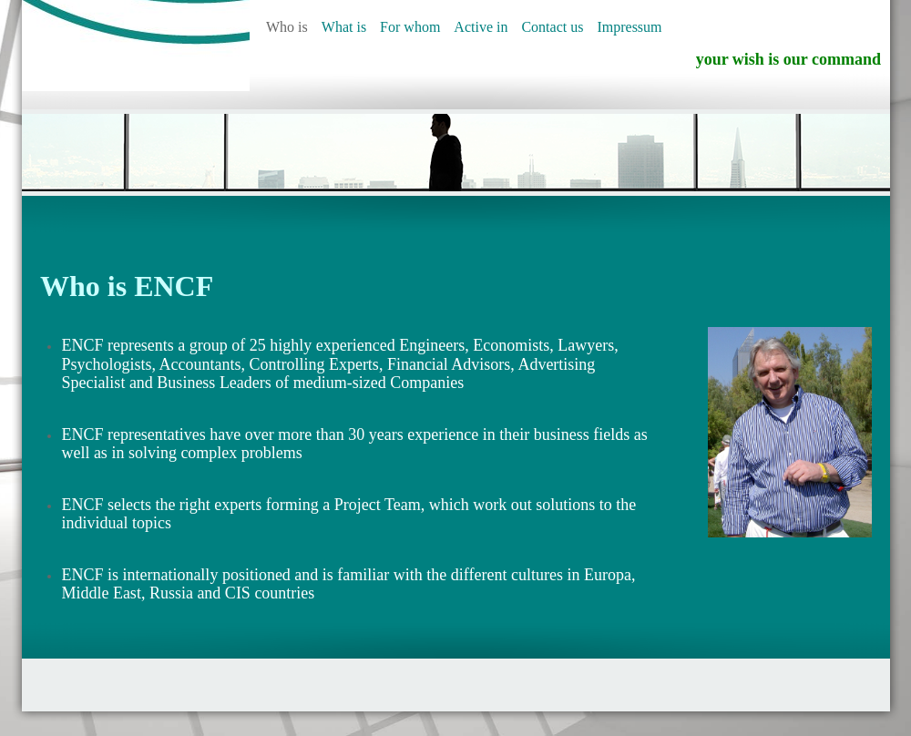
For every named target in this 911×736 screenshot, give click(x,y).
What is (344, 27)
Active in (480, 27)
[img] (136, 45)
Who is (287, 27)
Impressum (629, 27)
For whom (410, 27)
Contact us (552, 27)
